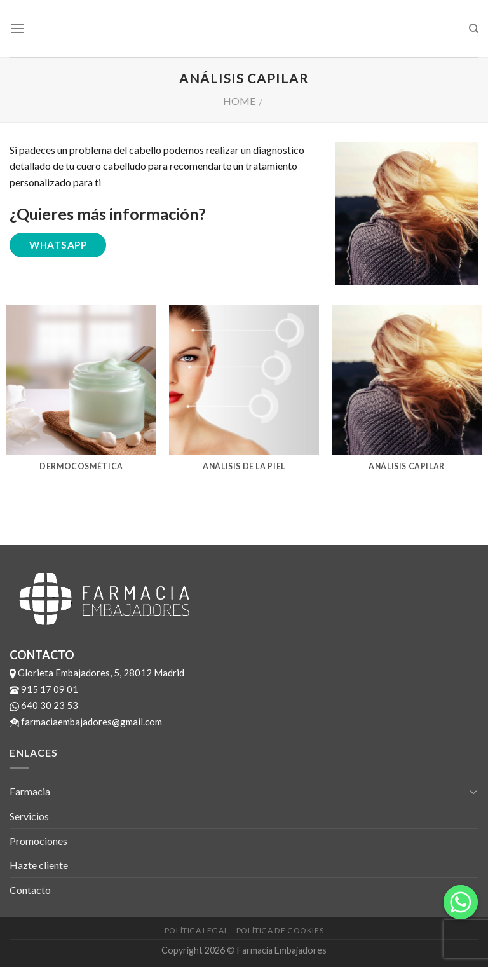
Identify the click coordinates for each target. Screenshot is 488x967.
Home (239, 101)
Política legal (197, 930)
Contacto (30, 890)
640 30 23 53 (44, 705)
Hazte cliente (39, 865)
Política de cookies (280, 930)
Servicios (29, 816)
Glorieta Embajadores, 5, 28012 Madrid (97, 672)
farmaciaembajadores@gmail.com (86, 721)
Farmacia (30, 791)
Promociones (38, 841)
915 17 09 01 (44, 689)
